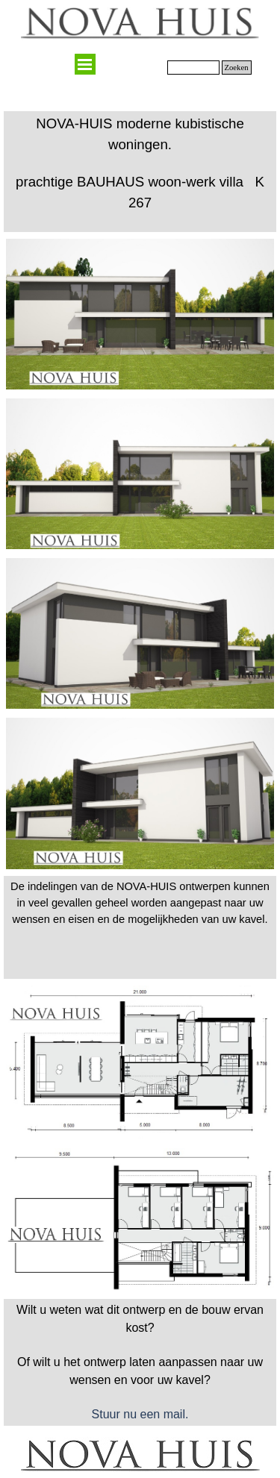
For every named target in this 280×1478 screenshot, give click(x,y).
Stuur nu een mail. (140, 1414)
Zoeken (237, 67)
